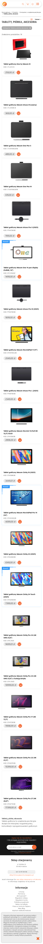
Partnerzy (21, 894)
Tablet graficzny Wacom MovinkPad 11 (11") (20, 350)
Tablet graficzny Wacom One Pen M (18, 187)
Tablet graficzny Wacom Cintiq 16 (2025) (19, 472)
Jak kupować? (21, 896)
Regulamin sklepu (21, 898)
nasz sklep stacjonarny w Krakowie (28, 879)
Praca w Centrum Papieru (22, 906)
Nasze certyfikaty (21, 904)
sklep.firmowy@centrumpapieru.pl (22, 875)
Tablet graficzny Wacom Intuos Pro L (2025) (21, 391)
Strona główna (6, 12)
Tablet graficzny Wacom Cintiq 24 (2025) (20, 554)
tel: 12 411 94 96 (21, 872)
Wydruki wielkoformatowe (21, 911)
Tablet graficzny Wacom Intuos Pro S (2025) (21, 227)
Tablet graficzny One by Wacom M (17, 64)
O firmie (21, 892)
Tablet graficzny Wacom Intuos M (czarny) (20, 105)
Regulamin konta (22, 900)
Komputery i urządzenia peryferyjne (30, 12)
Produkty (15, 12)
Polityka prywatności (21, 902)
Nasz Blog (21, 908)
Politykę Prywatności (25, 853)
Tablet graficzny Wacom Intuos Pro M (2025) (21, 309)
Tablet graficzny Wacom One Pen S (17, 146)
